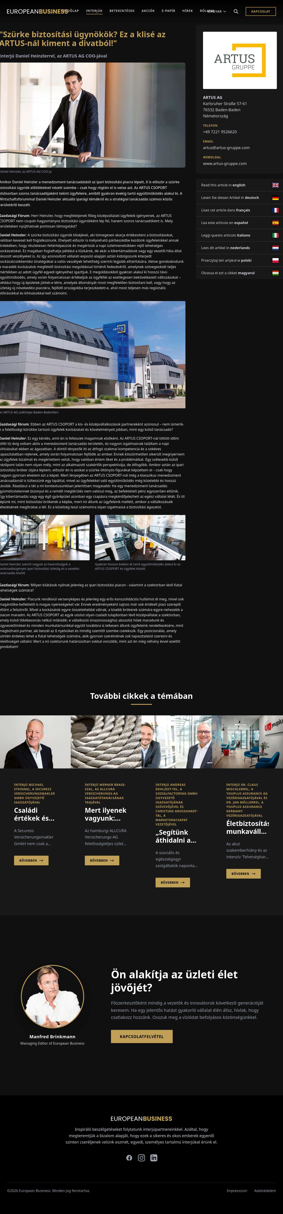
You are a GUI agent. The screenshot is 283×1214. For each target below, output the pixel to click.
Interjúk (94, 11)
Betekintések (122, 11)
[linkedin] (153, 1157)
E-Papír (168, 11)
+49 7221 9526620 (220, 131)
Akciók (148, 11)
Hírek (187, 11)
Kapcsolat (260, 11)
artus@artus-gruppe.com (226, 147)
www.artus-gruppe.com (225, 163)
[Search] (236, 11)
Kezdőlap (70, 11)
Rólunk (207, 11)
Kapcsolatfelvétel (142, 1036)
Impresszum (237, 1190)
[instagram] (141, 1157)
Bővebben (31, 860)
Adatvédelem (265, 1190)
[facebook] (129, 1157)
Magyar (216, 11)
